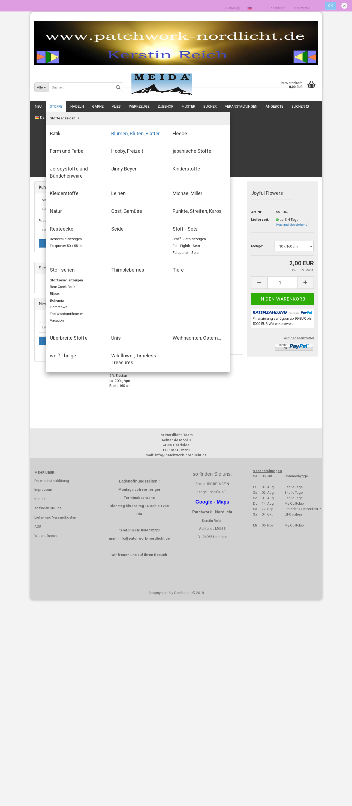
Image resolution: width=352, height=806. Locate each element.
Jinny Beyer (52, 279)
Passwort (46, 155)
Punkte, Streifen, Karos (60, 334)
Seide (47, 349)
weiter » (153, 130)
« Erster (118, 130)
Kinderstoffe (53, 287)
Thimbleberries (54, 372)
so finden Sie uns (47, 714)
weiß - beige (52, 412)
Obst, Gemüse (54, 326)
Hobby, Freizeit (54, 256)
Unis (46, 396)
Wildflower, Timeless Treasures (67, 419)
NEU (38, 106)
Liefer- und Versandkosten (55, 723)
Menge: (257, 180)
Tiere (46, 380)
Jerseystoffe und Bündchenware (68, 271)
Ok (330, 6)
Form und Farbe (55, 248)
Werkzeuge (139, 106)
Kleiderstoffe (53, 295)
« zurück (135, 130)
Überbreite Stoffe (56, 388)
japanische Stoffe (57, 263)
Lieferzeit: (259, 154)
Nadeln (77, 106)
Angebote (274, 106)
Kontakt (40, 705)
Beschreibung (128, 281)
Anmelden (67, 178)
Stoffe (56, 106)
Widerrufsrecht (46, 742)
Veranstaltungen (241, 106)
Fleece (48, 240)
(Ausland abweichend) (292, 159)
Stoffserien (52, 365)
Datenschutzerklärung (51, 687)
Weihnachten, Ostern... (60, 404)
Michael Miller (53, 310)
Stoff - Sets (52, 357)
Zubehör (165, 106)
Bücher (210, 106)
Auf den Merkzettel (299, 272)
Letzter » (170, 130)
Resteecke (51, 341)
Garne (98, 106)
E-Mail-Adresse (51, 134)
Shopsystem (159, 799)
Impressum (43, 695)
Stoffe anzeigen (55, 216)
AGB (37, 733)
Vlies (116, 106)
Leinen (48, 302)
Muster (188, 106)
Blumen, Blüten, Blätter (60, 232)
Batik (47, 224)
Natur (47, 318)
